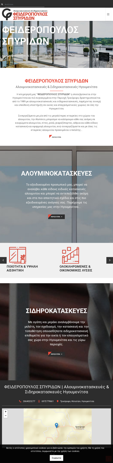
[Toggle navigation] (108, 14)
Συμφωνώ (56, 458)
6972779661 (48, 401)
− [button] (6, 416)
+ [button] (6, 412)
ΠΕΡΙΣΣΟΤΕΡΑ (56, 137)
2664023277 (29, 401)
